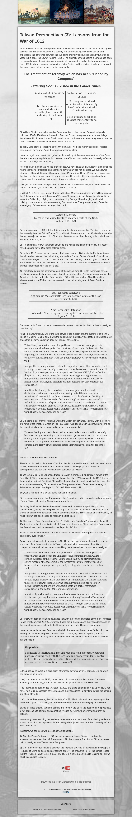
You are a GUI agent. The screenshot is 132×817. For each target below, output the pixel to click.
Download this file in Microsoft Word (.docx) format (66, 782)
